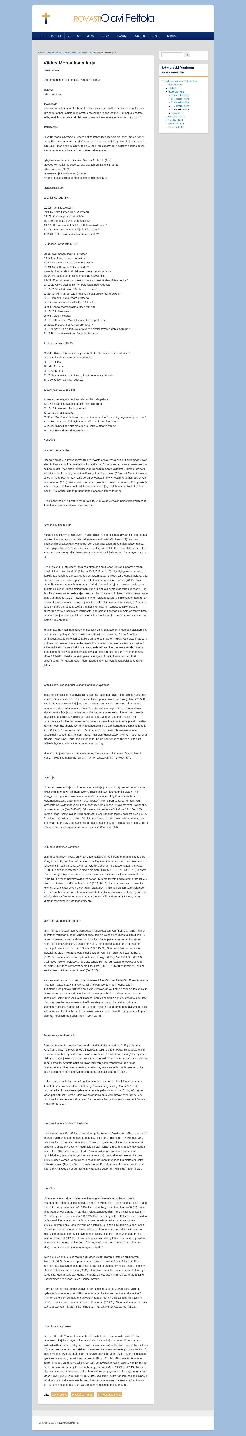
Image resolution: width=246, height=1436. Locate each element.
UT (79, 35)
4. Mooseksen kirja (180, 106)
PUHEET (56, 35)
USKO (90, 35)
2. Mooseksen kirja (180, 99)
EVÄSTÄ (122, 35)
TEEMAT (106, 35)
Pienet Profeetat (176, 127)
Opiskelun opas (175, 84)
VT (69, 35)
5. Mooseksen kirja (180, 109)
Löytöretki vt (59, 1394)
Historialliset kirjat (176, 116)
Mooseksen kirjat (85, 52)
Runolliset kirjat (175, 120)
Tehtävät (175, 113)
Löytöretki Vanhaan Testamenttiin (61, 52)
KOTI (42, 35)
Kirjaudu (171, 35)
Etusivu (41, 52)
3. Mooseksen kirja (180, 102)
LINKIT (157, 35)
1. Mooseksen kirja (180, 95)
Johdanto (172, 88)
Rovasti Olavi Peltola (68, 1423)
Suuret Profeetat (176, 123)
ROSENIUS (140, 35)
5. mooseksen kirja (109, 1394)
